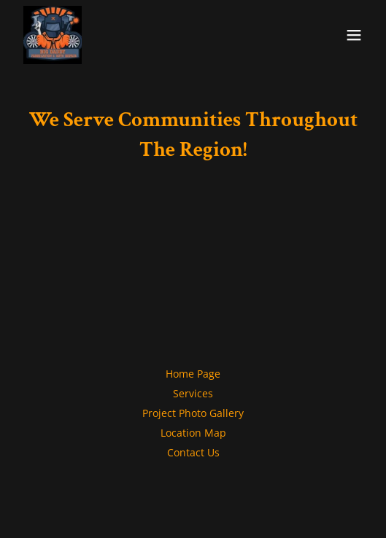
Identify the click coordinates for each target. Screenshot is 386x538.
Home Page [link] (193, 374)
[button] (353, 35)
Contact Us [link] (193, 452)
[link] (52, 35)
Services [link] (193, 393)
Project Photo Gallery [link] (193, 413)
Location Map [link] (193, 433)
